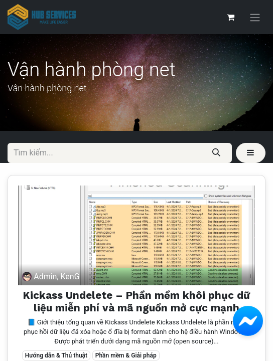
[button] (250, 153)
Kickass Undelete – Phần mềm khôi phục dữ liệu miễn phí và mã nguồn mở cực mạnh (136, 301)
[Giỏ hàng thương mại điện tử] (230, 17)
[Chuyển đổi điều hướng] (254, 17)
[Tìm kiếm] (216, 153)
